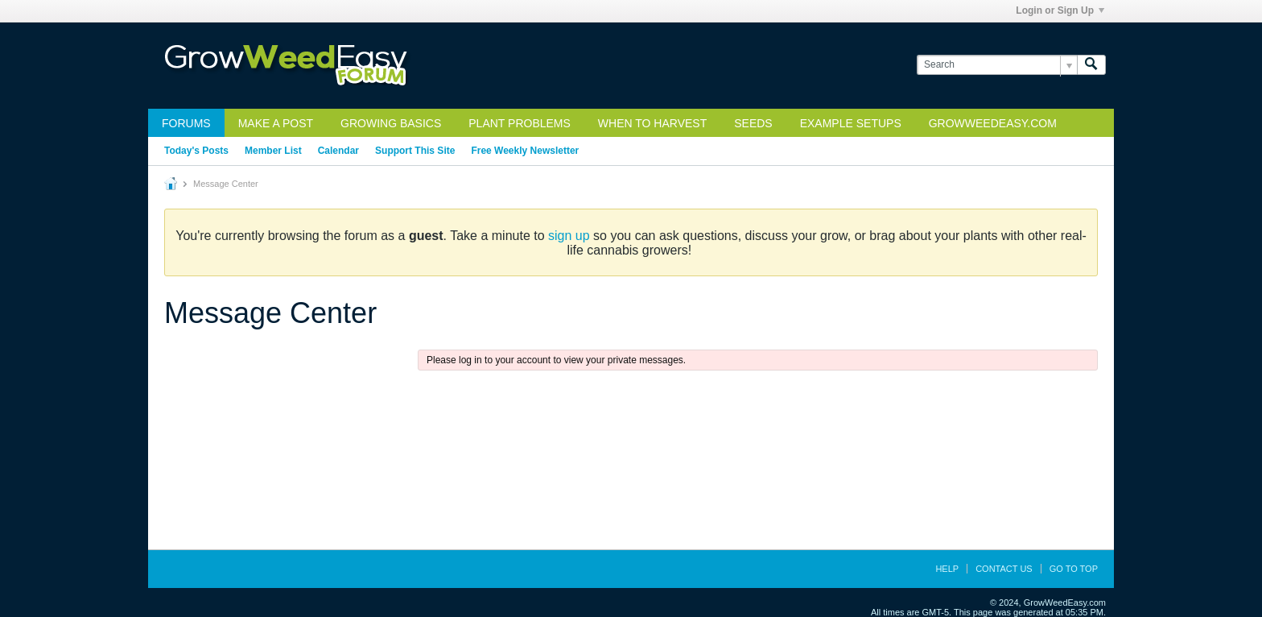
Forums (186, 123)
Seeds (753, 123)
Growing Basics (390, 123)
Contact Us (1004, 569)
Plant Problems (519, 123)
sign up (569, 235)
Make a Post (275, 123)
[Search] (997, 65)
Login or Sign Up (1060, 10)
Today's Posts (196, 150)
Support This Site (415, 150)
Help (947, 569)
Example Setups (850, 123)
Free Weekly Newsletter (525, 150)
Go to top (1074, 569)
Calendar (338, 150)
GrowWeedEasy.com (993, 123)
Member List (273, 150)
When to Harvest (652, 123)
